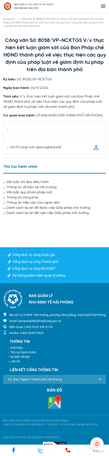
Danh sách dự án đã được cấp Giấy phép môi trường (48, 208)
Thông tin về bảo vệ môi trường (31, 187)
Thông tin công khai (22, 197)
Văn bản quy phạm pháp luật (29, 192)
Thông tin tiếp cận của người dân (33, 202)
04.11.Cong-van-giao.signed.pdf (54, 147)
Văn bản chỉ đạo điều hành (27, 182)
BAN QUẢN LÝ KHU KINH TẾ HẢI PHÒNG (34, 4)
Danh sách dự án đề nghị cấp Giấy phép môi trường (47, 213)
